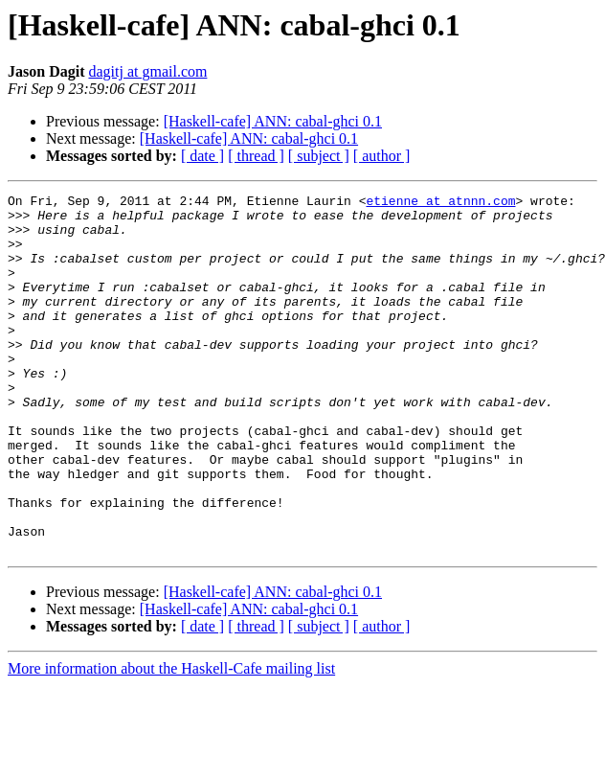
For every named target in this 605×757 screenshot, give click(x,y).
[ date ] (202, 156)
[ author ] (382, 156)
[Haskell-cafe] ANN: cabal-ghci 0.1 (273, 121)
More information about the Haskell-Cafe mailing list (171, 740)
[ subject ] (318, 156)
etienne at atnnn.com (440, 203)
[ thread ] (256, 156)
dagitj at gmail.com (147, 71)
